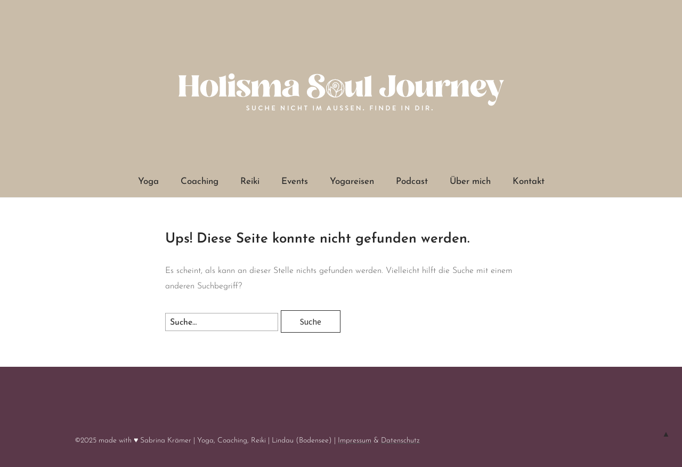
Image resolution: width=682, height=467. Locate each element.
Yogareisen (352, 181)
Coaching (199, 181)
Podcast (412, 181)
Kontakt (529, 181)
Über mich (470, 181)
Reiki (249, 181)
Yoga (148, 181)
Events (294, 181)
